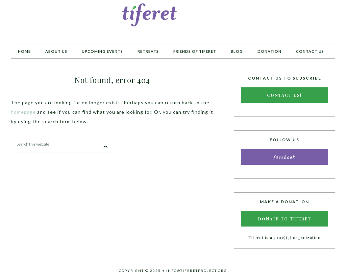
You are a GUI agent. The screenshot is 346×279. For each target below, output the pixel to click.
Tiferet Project (173, 14)
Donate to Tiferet (284, 218)
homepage (23, 112)
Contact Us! (284, 95)
